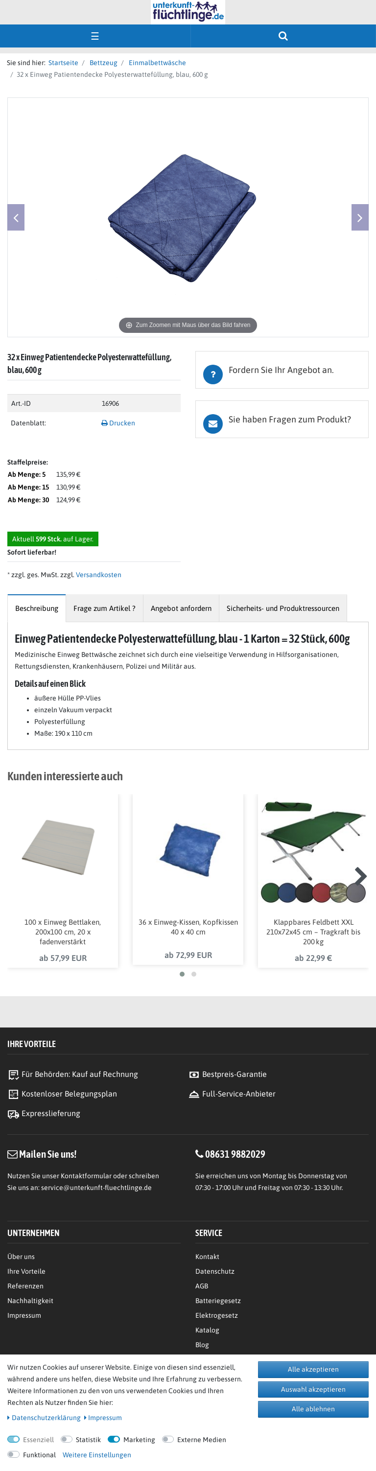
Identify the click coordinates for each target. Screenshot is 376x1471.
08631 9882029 (235, 1154)
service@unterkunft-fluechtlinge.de (96, 1187)
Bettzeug (103, 63)
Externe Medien (201, 1440)
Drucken (118, 423)
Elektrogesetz (216, 1315)
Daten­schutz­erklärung (44, 1418)
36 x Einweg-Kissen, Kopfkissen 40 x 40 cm (188, 927)
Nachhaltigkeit (30, 1301)
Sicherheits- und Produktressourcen (283, 608)
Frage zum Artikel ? (104, 608)
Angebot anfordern (181, 608)
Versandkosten (97, 575)
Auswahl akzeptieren (313, 1389)
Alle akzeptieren (313, 1369)
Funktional (39, 1455)
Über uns (21, 1257)
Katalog (207, 1330)
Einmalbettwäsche (156, 63)
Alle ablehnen (313, 1409)
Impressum (24, 1315)
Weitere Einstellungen (97, 1455)
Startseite (62, 63)
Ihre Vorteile (26, 1271)
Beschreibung (36, 608)
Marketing (139, 1440)
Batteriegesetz (218, 1301)
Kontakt (207, 1257)
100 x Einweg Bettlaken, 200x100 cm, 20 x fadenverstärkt (62, 932)
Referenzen (25, 1286)
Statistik (88, 1440)
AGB (201, 1286)
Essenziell (38, 1440)
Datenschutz (215, 1271)
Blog (202, 1345)
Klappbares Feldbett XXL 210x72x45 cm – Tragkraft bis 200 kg (313, 932)
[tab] (282, 370)
